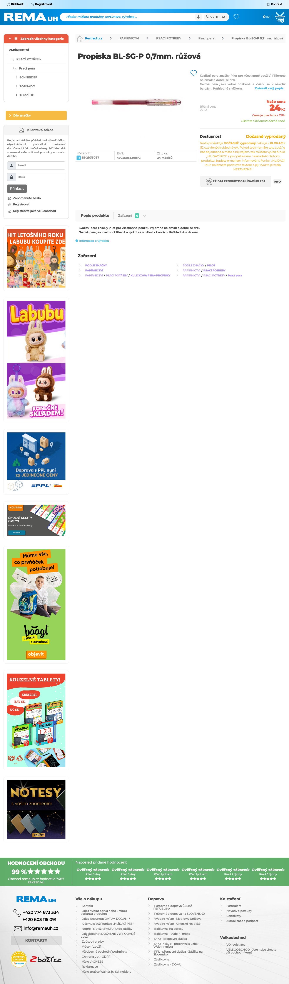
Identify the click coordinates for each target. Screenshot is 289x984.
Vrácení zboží (91, 946)
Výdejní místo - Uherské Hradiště (177, 923)
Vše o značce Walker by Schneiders (106, 971)
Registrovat (18, 204)
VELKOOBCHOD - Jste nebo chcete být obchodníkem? (251, 951)
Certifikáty (233, 916)
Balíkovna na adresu (168, 928)
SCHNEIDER (28, 77)
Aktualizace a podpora (242, 921)
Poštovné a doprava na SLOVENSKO (179, 913)
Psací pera (206, 38)
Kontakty (36, 940)
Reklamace (90, 966)
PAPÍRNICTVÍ (129, 38)
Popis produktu (95, 215)
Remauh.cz (89, 38)
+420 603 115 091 (36, 919)
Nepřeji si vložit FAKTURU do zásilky (107, 928)
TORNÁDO (27, 86)
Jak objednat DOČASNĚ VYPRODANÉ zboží (108, 935)
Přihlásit (17, 188)
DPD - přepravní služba (170, 938)
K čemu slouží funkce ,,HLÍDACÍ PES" (108, 923)
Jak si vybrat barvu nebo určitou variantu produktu (104, 912)
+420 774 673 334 (41, 912)
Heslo (21, 176)
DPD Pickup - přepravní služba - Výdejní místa (176, 945)
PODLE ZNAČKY (96, 265)
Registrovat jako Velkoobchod (32, 211)
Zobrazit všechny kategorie (42, 39)
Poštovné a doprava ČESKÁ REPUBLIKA (172, 907)
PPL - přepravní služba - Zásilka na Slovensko (178, 953)
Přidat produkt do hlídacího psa (235, 181)
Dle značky (22, 115)
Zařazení (132, 215)
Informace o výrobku (92, 240)
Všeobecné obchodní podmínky (104, 951)
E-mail (22, 165)
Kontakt (87, 906)
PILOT (211, 265)
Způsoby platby (93, 941)
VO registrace (235, 944)
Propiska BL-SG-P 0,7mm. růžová (257, 38)
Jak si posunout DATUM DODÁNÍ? (106, 918)
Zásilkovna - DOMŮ (167, 964)
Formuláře (233, 906)
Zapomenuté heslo (24, 198)
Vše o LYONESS (92, 961)
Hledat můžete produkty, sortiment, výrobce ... (101, 17)
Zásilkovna (161, 959)
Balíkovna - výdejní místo (172, 933)
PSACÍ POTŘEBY (168, 38)
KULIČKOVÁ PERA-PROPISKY (150, 275)
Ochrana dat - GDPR (96, 956)
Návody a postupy (239, 911)
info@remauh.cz (40, 928)
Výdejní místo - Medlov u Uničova (177, 918)
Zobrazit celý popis (269, 88)
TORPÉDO (27, 95)
